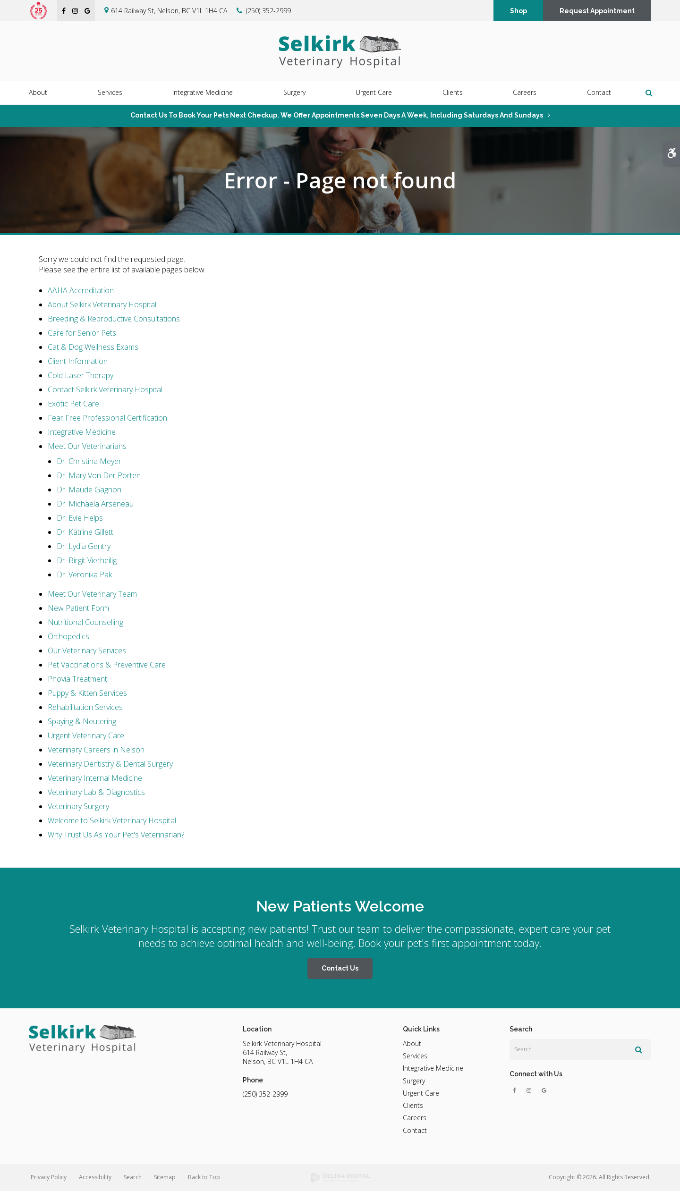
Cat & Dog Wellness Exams (93, 347)
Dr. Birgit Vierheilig (87, 560)
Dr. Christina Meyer (89, 461)
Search (133, 1177)
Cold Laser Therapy (80, 375)
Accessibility (95, 1177)
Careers (524, 92)
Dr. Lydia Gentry (83, 546)
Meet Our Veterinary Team (92, 594)
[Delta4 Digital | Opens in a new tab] (340, 1178)
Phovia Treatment (77, 679)
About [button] (38, 92)
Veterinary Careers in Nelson (96, 749)
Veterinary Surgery (78, 806)
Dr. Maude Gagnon (89, 489)
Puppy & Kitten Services (87, 693)
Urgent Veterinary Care (86, 735)
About (412, 1043)
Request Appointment (597, 11)
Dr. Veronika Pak (84, 574)
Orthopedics (68, 636)
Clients (413, 1105)
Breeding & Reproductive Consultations (114, 318)
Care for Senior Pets (82, 333)
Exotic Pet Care (73, 403)
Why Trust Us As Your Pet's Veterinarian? (116, 834)
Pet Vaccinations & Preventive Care (107, 664)
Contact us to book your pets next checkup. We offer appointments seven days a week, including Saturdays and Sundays (336, 115)
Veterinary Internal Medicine (95, 778)
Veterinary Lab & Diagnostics (96, 792)
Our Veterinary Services (87, 650)
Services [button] (110, 92)
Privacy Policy (49, 1177)
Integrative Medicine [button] (202, 92)
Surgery (414, 1080)
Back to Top (204, 1177)
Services (415, 1055)
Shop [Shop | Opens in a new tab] (518, 11)
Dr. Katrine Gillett (85, 532)
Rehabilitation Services (85, 707)
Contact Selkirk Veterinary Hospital (105, 389)
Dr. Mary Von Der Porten (99, 475)
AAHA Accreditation (81, 290)
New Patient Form (78, 608)
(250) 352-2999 (268, 10)
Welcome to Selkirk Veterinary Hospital (112, 820)
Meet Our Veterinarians (87, 446)
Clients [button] (452, 92)
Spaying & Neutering (82, 721)
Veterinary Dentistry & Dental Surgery (110, 764)
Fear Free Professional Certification (107, 418)
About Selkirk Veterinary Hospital (102, 304)
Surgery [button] (294, 92)
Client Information (78, 361)
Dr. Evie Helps (80, 518)
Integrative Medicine (82, 432)
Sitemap (165, 1177)
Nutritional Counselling (85, 622)
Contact (599, 92)
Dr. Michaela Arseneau (95, 503)
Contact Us (340, 968)
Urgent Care (374, 92)
